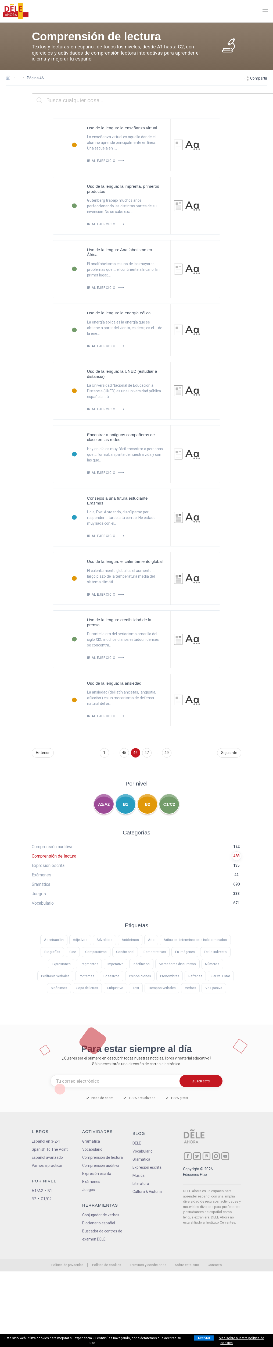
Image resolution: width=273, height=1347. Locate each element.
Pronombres (169, 976)
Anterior (43, 753)
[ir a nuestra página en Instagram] (216, 1156)
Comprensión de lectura (102, 1157)
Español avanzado (47, 1157)
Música (138, 1175)
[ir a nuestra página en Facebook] (187, 1156)
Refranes (195, 976)
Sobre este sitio (187, 1265)
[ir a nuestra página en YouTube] (225, 1156)
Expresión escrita (96, 1173)
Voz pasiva (213, 988)
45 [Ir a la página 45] (124, 753)
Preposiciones (140, 976)
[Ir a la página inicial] (9, 78)
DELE (136, 1143)
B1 (125, 804)
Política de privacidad (67, 1265)
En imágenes (185, 952)
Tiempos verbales (162, 988)
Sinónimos (59, 988)
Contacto (215, 1265)
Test (136, 988)
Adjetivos (80, 940)
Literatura (140, 1183)
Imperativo (115, 964)
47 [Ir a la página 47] (147, 753)
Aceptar (203, 1338)
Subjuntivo (115, 988)
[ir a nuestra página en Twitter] (197, 1156)
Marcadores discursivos (177, 964)
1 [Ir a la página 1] (104, 753)
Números (212, 964)
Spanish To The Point (50, 1149)
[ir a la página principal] (15, 11)
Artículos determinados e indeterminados (195, 940)
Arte (151, 940)
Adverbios (104, 940)
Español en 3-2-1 (46, 1141)
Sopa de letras (87, 988)
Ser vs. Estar (220, 976)
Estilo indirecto (215, 952)
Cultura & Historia (147, 1191)
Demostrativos (154, 952)
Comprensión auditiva (100, 1165)
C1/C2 (169, 804)
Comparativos (96, 952)
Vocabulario (92, 1149)
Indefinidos (141, 964)
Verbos (190, 988)
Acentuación (54, 940)
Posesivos (111, 976)
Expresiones (61, 964)
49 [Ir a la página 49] (166, 753)
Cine (72, 952)
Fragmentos (89, 964)
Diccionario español (98, 1223)
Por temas (86, 976)
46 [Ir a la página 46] (135, 753)
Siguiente (229, 753)
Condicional (125, 952)
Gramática (91, 1141)
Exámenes (91, 1181)
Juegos (88, 1190)
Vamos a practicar (47, 1165)
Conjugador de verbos (100, 1215)
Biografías (52, 952)
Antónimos (130, 940)
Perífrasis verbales (55, 976)
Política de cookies (106, 1265)
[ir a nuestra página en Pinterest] (206, 1156)
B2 (147, 804)
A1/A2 (104, 804)
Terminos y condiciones (148, 1265)
